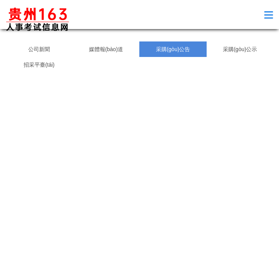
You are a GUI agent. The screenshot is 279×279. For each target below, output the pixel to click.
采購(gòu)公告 (173, 49)
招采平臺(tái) (39, 65)
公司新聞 (39, 49)
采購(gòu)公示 (240, 49)
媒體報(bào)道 (106, 49)
